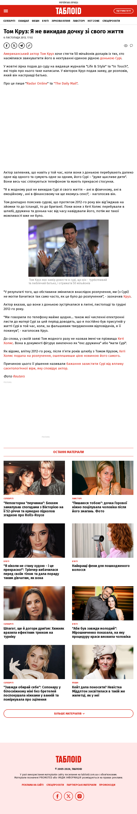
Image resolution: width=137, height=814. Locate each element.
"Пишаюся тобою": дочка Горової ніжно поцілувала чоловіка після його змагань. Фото (99, 507)
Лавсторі (79, 20)
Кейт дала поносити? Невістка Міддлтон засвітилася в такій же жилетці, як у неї (98, 691)
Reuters (19, 376)
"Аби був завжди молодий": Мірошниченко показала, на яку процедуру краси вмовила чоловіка (101, 632)
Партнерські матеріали (81, 784)
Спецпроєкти (111, 20)
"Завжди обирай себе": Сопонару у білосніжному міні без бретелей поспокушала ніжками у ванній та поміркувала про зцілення (32, 693)
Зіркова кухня (61, 20)
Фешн (35, 20)
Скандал (23, 20)
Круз (127, 296)
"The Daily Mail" (65, 83)
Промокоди (107, 784)
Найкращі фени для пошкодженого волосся (101, 568)
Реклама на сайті (33, 784)
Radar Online (37, 83)
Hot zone (94, 20)
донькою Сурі (110, 58)
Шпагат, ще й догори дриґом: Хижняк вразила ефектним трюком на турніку (34, 632)
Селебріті (9, 20)
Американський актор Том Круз (29, 54)
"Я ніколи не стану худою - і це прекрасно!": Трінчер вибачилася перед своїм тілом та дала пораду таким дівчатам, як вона (31, 572)
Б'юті (45, 20)
